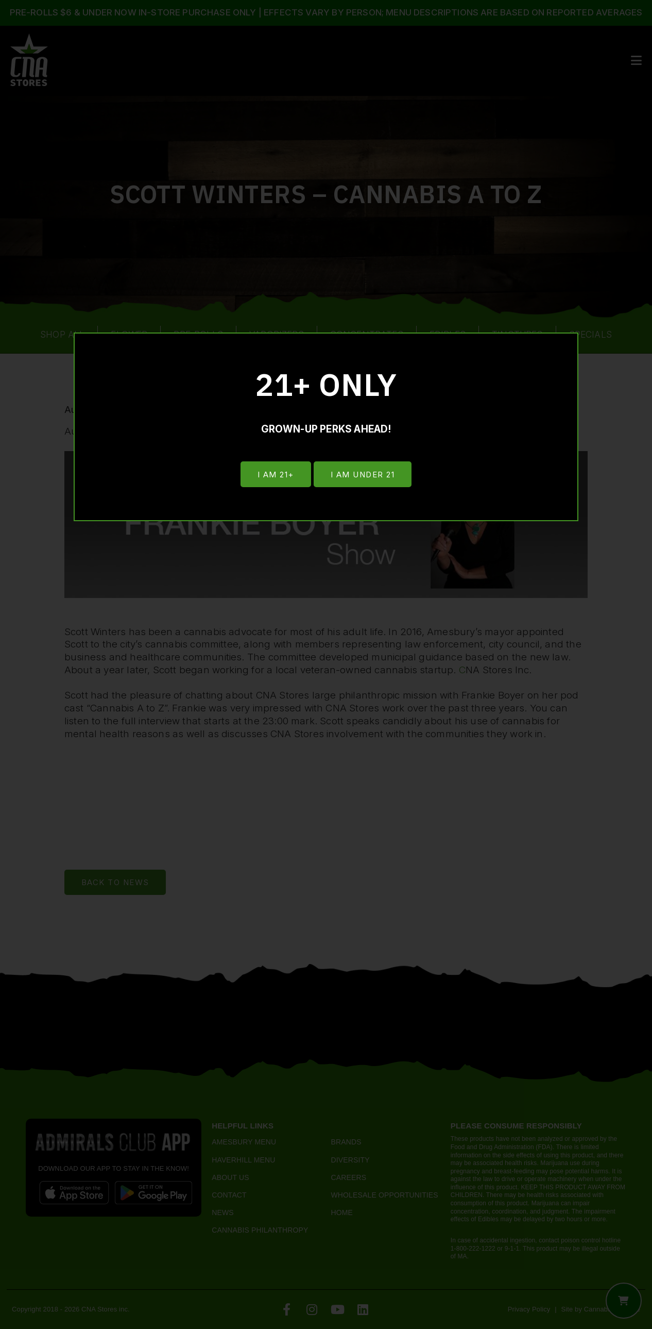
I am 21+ (274, 474)
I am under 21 (363, 474)
